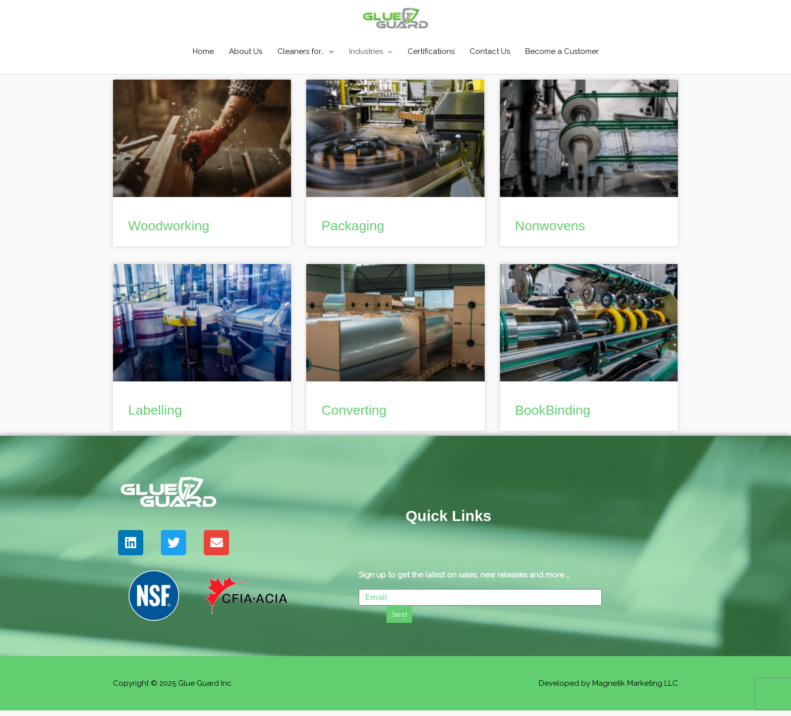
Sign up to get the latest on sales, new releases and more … (464, 579)
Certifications (431, 52)
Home (203, 52)
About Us (245, 52)
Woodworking (173, 228)
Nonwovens (554, 228)
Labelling (158, 414)
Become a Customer (562, 52)
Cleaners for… (300, 52)
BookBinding (557, 414)
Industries (366, 52)
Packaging (356, 228)
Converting (357, 414)
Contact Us (490, 52)
